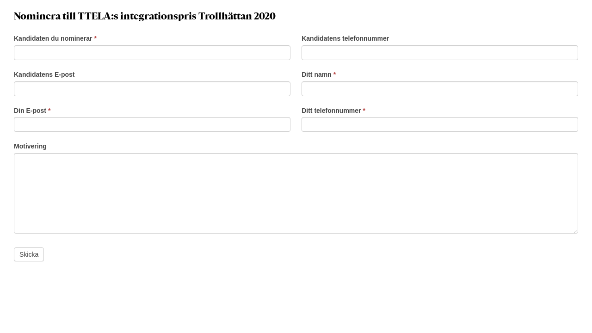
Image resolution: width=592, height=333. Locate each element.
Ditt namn (319, 74)
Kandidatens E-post (44, 74)
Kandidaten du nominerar (55, 38)
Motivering (30, 146)
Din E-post (32, 110)
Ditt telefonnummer (333, 110)
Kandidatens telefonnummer (345, 38)
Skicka (28, 254)
